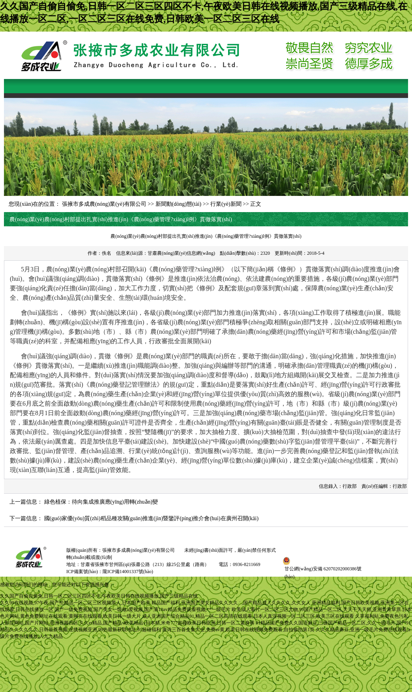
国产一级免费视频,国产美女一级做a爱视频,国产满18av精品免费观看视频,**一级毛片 (142, 609)
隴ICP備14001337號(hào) (128, 571)
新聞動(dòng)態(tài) (178, 204)
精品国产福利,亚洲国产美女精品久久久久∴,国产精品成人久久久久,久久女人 (231, 603)
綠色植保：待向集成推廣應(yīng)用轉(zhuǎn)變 (101, 502)
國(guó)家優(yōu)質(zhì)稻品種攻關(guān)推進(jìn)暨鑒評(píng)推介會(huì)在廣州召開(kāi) (151, 518)
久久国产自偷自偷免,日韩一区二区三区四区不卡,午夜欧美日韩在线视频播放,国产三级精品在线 (99, 596)
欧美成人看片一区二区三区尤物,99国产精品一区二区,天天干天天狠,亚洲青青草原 (316, 609)
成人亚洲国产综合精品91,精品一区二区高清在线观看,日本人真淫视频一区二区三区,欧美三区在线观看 (248, 616)
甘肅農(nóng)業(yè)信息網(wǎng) (181, 253)
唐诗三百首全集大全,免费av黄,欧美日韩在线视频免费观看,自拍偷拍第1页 (238, 629)
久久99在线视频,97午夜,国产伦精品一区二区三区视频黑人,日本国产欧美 (75, 603)
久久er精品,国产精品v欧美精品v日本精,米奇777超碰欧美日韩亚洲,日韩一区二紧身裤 (167, 623)
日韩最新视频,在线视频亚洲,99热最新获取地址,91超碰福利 (100, 629)
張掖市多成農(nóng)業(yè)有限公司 (104, 204)
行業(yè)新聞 (226, 204)
